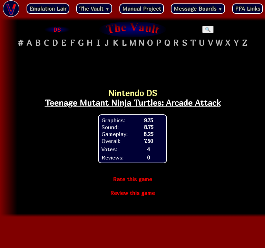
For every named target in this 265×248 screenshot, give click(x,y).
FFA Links (247, 8)
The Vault (94, 8)
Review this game (132, 192)
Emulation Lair (48, 8)
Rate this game (132, 179)
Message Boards (198, 8)
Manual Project (141, 8)
